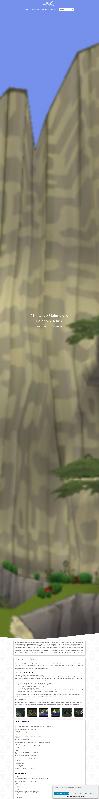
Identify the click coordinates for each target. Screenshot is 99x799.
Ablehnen (74, 793)
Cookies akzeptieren (61, 793)
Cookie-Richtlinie (69, 796)
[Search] (73, 9)
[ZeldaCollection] (49, 3)
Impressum (83, 796)
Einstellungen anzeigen (88, 793)
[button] (17, 712)
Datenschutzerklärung (76, 796)
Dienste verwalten (57, 790)
